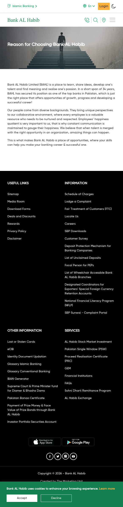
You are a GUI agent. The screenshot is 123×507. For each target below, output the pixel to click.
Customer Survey (76, 238)
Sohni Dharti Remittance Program (88, 390)
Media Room (16, 201)
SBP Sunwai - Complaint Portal (86, 312)
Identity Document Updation (26, 356)
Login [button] (103, 6)
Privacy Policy (16, 231)
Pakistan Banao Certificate (26, 398)
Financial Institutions (78, 375)
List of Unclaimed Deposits (83, 257)
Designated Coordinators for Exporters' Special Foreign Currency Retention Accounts (89, 289)
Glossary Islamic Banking (24, 364)
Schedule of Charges (79, 194)
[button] (90, 6)
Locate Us (71, 216)
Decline (56, 498)
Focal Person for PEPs (79, 265)
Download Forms (18, 209)
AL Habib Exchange (78, 398)
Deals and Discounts (21, 216)
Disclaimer (14, 238)
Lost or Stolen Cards (21, 341)
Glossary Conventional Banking (28, 371)
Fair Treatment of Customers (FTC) (88, 209)
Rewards (13, 223)
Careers (70, 223)
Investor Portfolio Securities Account (31, 421)
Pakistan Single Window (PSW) (85, 349)
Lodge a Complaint (78, 201)
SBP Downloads (75, 231)
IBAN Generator (18, 378)
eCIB (10, 349)
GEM (68, 368)
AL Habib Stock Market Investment (88, 341)
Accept (22, 498)
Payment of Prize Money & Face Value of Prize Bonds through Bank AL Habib (31, 410)
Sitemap (13, 194)
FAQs (68, 383)
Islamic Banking (22, 6)
